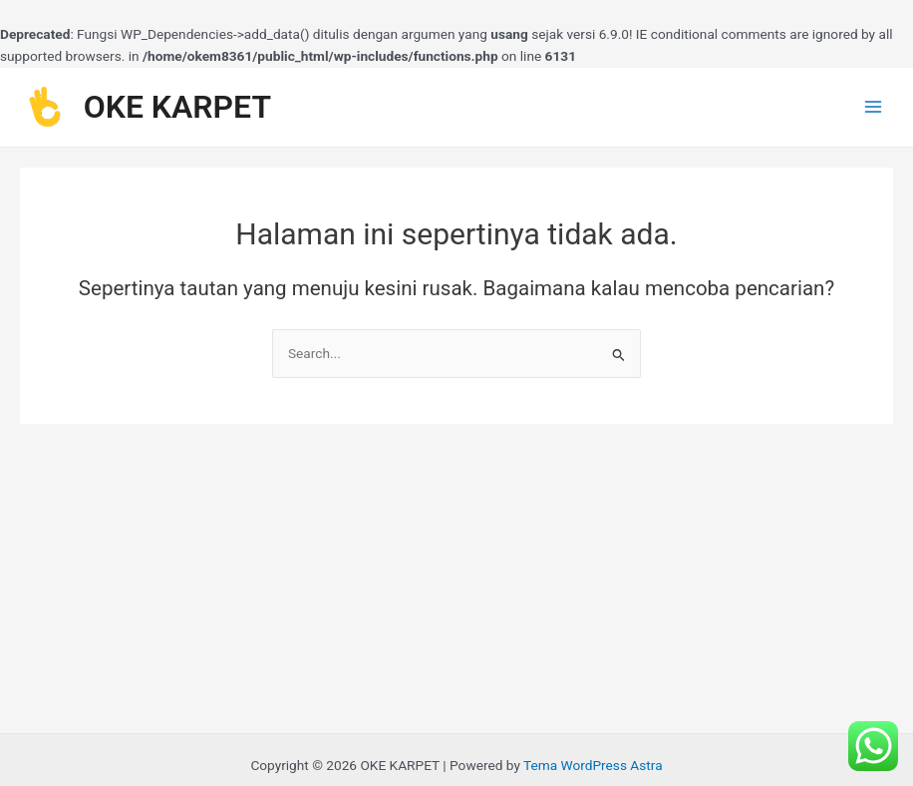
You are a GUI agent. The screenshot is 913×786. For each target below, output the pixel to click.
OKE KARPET (177, 107)
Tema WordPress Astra (593, 765)
